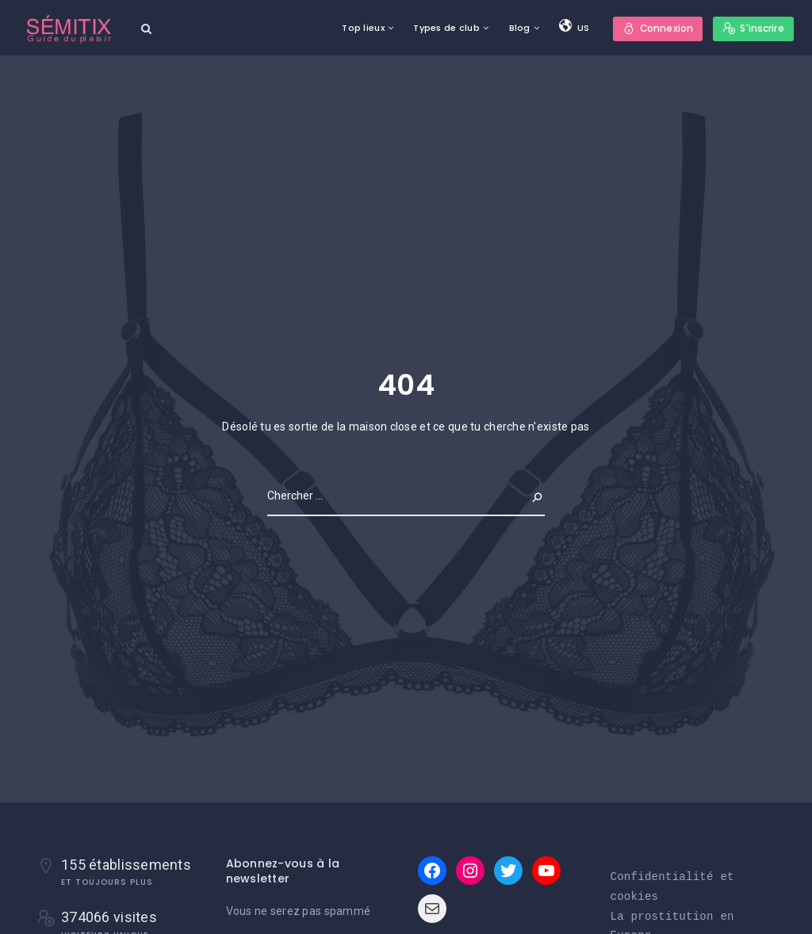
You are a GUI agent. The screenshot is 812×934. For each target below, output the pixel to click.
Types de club (445, 27)
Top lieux (362, 27)
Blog (518, 27)
